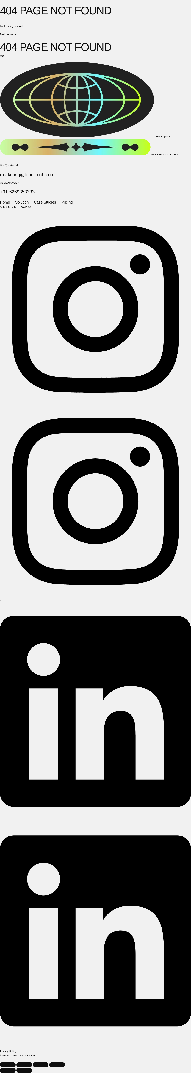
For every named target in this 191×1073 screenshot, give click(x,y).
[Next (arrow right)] (24, 1070)
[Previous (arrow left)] (8, 1070)
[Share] (40, 1064)
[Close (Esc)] (57, 1064)
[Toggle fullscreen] (24, 1064)
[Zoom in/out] (8, 1064)
